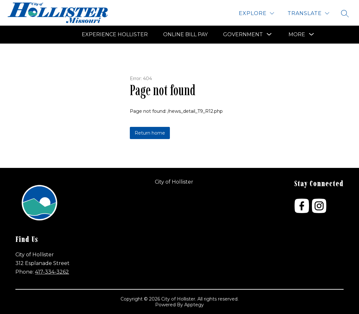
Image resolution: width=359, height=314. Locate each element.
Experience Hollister (115, 34)
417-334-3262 (52, 272)
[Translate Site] (308, 13)
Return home (150, 133)
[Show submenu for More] (296, 34)
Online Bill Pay (185, 34)
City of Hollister (174, 182)
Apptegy (194, 305)
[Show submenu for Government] (243, 34)
